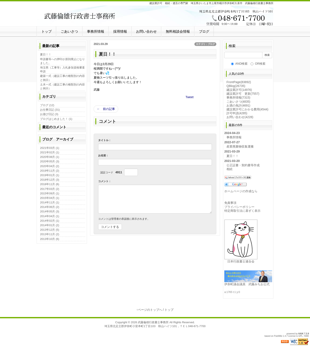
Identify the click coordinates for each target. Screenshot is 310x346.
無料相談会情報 (178, 31)
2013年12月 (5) (49, 229)
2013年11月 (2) (49, 234)
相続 (229, 169)
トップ (46, 31)
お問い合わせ (146, 31)
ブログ (204, 31)
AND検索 (239, 63)
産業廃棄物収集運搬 (240, 146)
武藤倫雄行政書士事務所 (153, 322)
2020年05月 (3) (49, 161)
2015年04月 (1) (49, 198)
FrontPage (238, 82)
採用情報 (120, 31)
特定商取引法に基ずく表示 (242, 210)
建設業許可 (239, 89)
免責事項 (230, 202)
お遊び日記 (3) (49, 114)
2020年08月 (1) (49, 157)
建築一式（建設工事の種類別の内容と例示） (62, 77)
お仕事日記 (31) (50, 109)
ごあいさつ (69, 31)
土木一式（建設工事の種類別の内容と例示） (62, 86)
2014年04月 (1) (49, 216)
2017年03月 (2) (49, 189)
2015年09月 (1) (49, 193)
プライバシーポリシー (239, 207)
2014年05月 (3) (49, 211)
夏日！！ (45, 54)
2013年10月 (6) (49, 239)
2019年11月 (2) (49, 170)
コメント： (104, 181)
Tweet (190, 97)
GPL (300, 336)
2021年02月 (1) (49, 152)
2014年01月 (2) (49, 225)
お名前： (103, 155)
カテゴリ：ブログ (205, 44)
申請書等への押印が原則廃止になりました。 (62, 61)
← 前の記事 (106, 109)
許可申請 (236, 113)
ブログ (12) (47, 105)
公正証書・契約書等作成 (243, 165)
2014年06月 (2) (49, 207)
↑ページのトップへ (149, 309)
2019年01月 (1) (49, 175)
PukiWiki (278, 336)
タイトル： (104, 140)
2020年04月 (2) (49, 166)
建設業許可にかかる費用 (247, 109)
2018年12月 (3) (49, 179)
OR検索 (258, 63)
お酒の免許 (238, 105)
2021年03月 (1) (49, 147)
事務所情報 (95, 31)
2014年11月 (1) (49, 202)
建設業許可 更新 (242, 93)
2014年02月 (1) (49, 220)
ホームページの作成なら (240, 191)
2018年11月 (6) (49, 184)
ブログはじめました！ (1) (56, 118)
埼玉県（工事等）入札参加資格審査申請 (62, 69)
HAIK (301, 333)
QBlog (235, 86)
